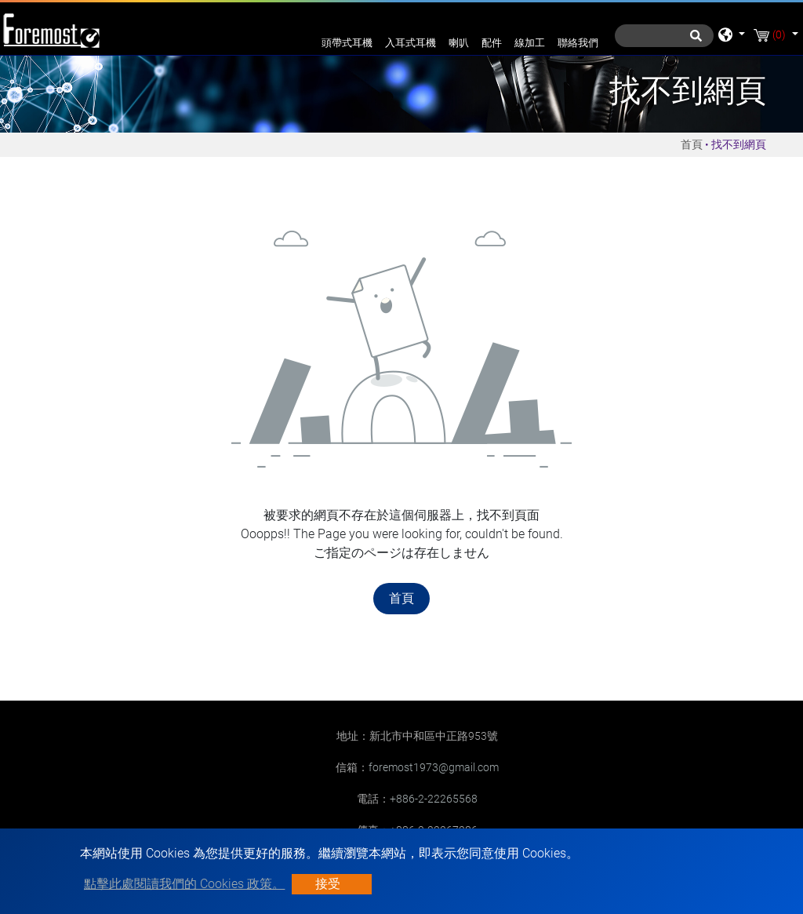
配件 (491, 43)
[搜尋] (664, 35)
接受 (327, 883)
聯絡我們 (578, 43)
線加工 (529, 43)
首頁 (692, 144)
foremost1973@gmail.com (434, 767)
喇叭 (459, 43)
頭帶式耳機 (347, 43)
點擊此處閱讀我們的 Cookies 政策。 (184, 883)
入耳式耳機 (410, 43)
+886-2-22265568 (434, 798)
